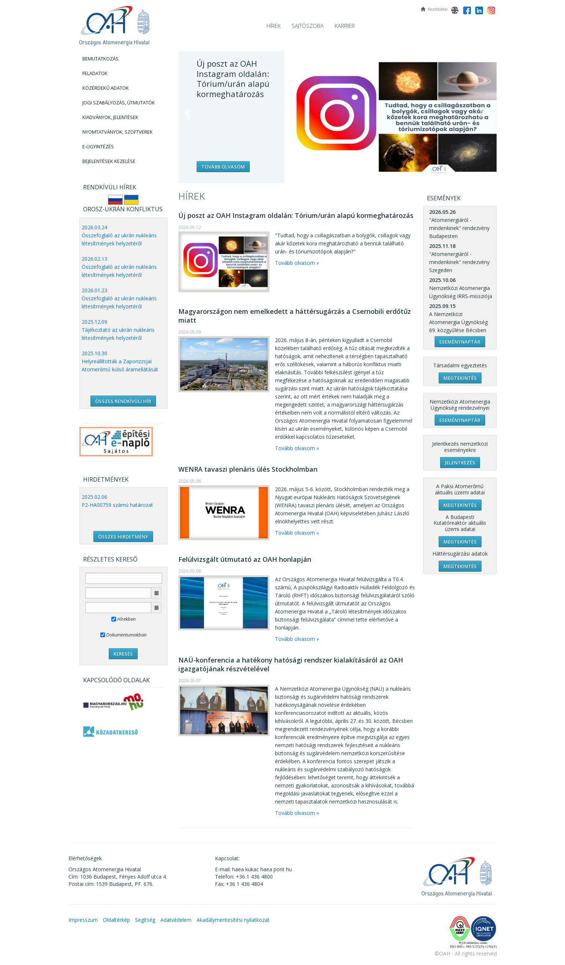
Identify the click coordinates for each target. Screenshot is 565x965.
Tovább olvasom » (297, 262)
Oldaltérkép (116, 919)
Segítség (145, 919)
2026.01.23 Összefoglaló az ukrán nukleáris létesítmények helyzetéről (119, 298)
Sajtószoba (307, 25)
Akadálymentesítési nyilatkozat (233, 919)
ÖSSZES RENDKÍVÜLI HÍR (123, 401)
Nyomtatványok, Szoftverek (117, 132)
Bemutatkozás (100, 58)
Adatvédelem (176, 919)
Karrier (345, 25)
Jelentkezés (460, 462)
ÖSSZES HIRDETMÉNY (123, 536)
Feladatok (95, 73)
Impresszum (83, 919)
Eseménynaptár (459, 341)
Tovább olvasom (223, 166)
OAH (114, 23)
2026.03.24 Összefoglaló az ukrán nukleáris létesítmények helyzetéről (119, 235)
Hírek (273, 25)
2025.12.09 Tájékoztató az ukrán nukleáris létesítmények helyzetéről (118, 329)
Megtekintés (460, 378)
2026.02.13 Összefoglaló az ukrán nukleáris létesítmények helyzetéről (119, 266)
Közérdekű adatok (105, 88)
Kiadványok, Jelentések (110, 117)
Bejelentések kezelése (108, 161)
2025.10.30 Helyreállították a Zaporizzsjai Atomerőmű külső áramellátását (120, 361)
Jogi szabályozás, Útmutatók (118, 102)
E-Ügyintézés (98, 146)
